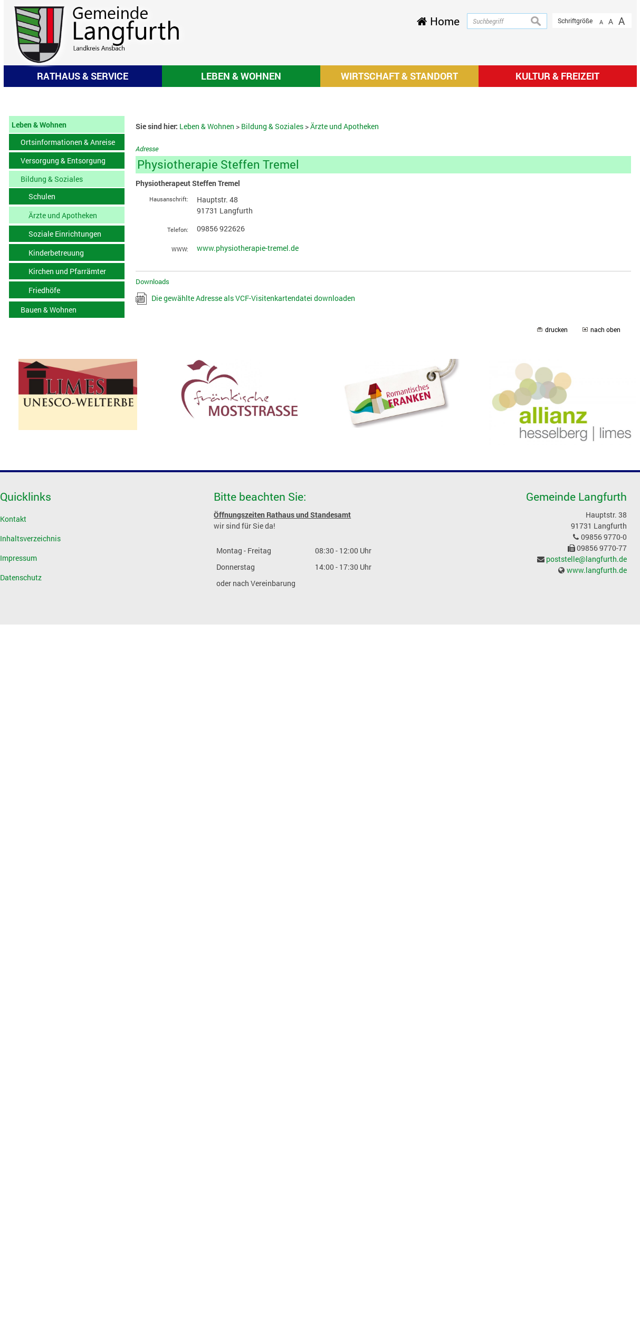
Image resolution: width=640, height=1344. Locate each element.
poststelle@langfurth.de (586, 699)
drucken (556, 470)
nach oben (605, 470)
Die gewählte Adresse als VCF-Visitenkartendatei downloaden (253, 438)
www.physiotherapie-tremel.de (248, 388)
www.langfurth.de (597, 710)
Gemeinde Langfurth (576, 636)
